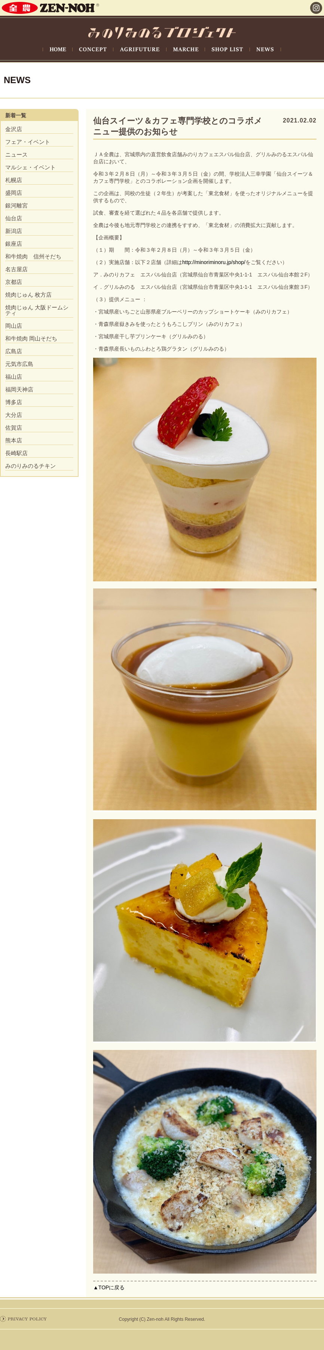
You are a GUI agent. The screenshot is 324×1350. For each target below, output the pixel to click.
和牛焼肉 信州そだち (33, 256)
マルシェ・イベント (30, 167)
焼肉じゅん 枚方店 (28, 294)
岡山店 (13, 326)
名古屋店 (16, 269)
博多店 (13, 402)
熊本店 (13, 440)
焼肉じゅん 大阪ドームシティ (36, 310)
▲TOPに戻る (109, 1287)
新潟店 (13, 231)
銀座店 (13, 243)
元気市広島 (19, 364)
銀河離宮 (16, 205)
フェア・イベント (27, 142)
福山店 (13, 376)
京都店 (13, 282)
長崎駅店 (16, 453)
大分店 (13, 415)
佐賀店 (13, 427)
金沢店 (13, 129)
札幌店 (13, 180)
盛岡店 (13, 193)
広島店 (13, 351)
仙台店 (13, 218)
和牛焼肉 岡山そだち (31, 338)
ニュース (16, 154)
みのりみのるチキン (30, 466)
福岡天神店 (19, 389)
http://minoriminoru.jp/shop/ (213, 262)
